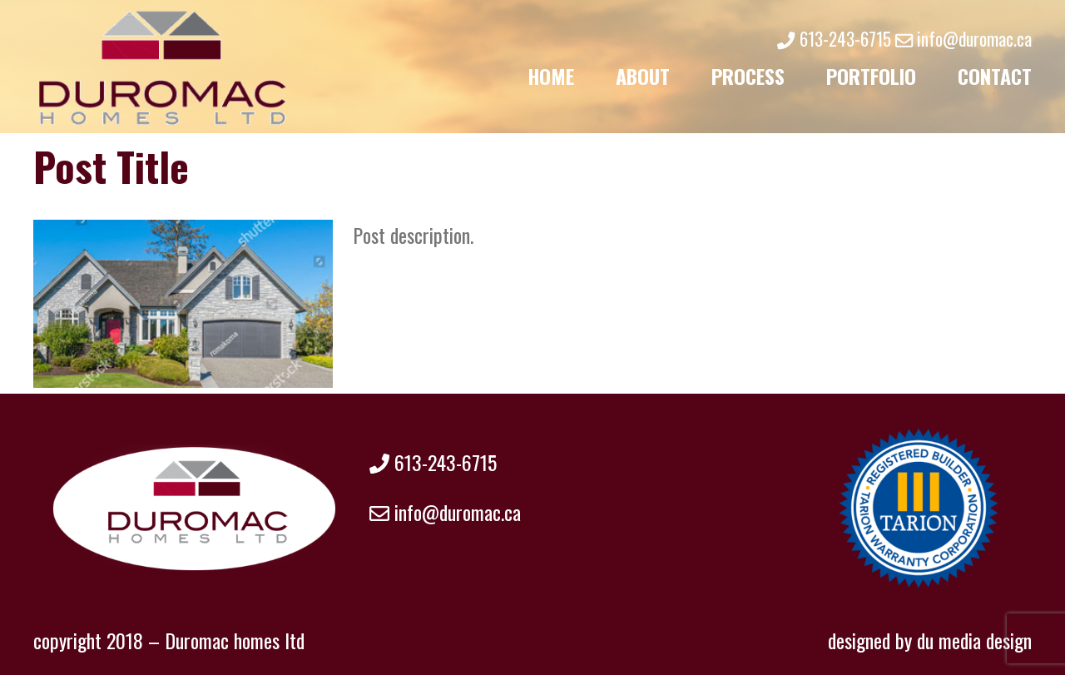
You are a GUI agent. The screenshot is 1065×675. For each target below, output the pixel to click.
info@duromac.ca (963, 39)
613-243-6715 (833, 39)
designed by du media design (930, 640)
